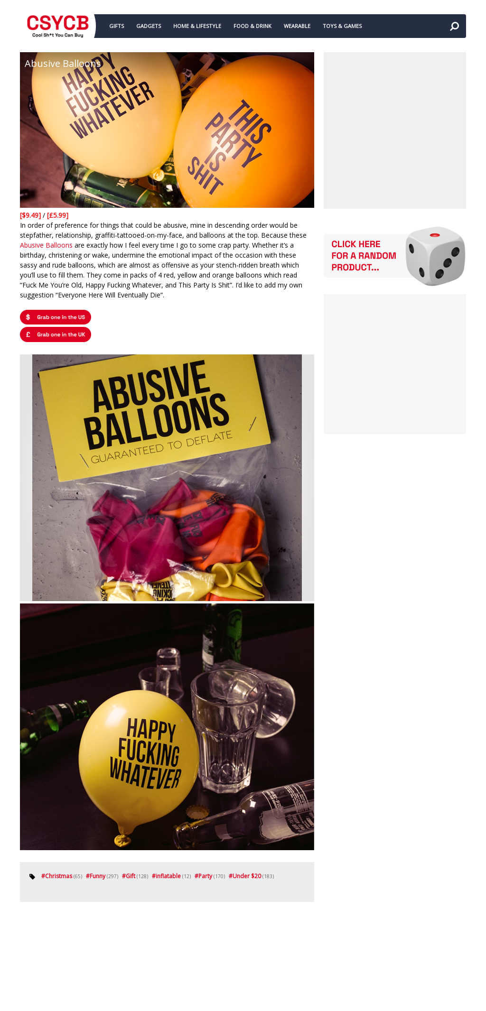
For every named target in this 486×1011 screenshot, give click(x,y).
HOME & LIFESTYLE (197, 25)
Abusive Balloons (46, 245)
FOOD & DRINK (252, 25)
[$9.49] (31, 215)
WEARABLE (297, 25)
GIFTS (116, 25)
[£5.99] (57, 215)
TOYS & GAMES (342, 25)
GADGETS (148, 25)
